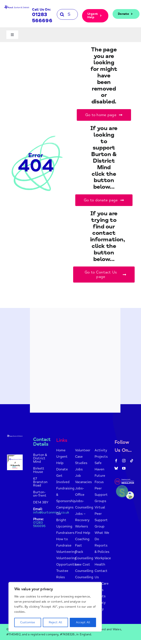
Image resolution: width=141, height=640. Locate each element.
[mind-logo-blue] (16, 6)
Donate (62, 469)
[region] (55, 607)
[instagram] (124, 460)
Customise (27, 622)
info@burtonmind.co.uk (51, 512)
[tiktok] (131, 460)
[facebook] (116, 460)
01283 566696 (42, 17)
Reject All (55, 622)
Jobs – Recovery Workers (82, 520)
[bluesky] (116, 468)
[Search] (62, 14)
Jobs (79, 469)
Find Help (82, 533)
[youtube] (124, 468)
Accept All (83, 622)
